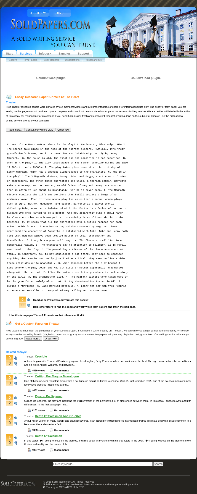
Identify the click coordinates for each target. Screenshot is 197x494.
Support (83, 53)
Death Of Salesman (48, 436)
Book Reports (51, 59)
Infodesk (45, 53)
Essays (13, 59)
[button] (15, 130)
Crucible (41, 356)
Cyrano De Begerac (48, 396)
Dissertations (72, 59)
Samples (65, 53)
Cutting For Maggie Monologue (57, 376)
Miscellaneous (94, 59)
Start (9, 53)
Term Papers (30, 59)
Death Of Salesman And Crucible (58, 416)
